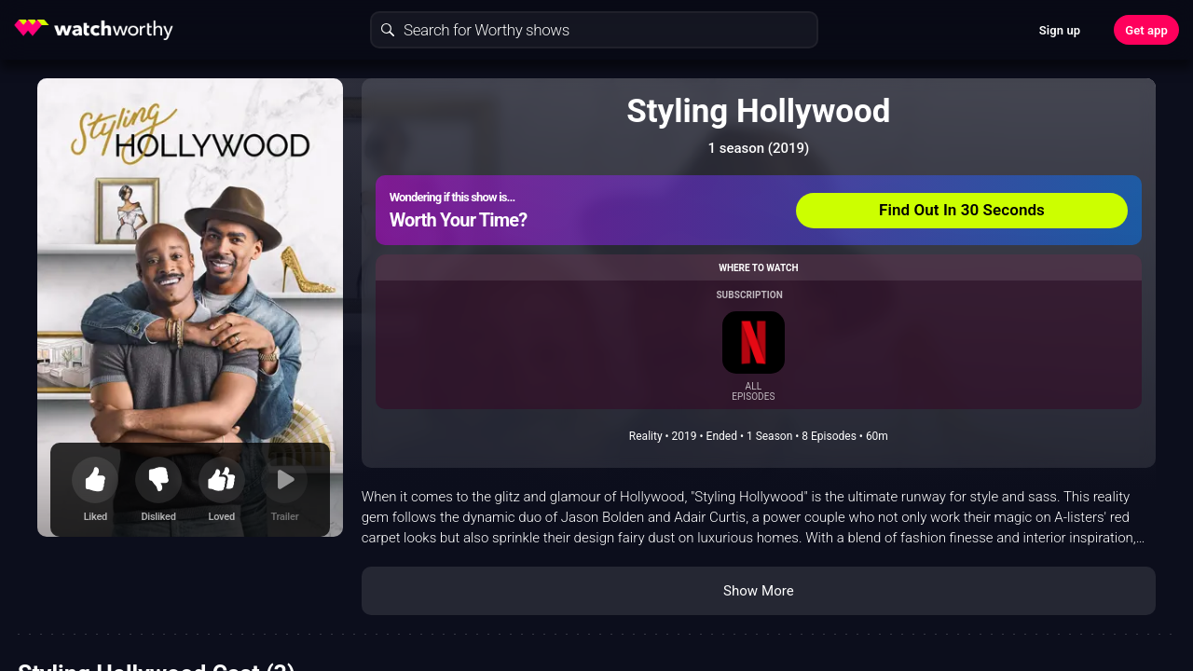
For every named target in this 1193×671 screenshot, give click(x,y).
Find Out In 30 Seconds (962, 209)
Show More (758, 590)
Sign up (1059, 30)
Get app (1146, 30)
